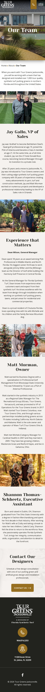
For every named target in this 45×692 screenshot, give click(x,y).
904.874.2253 (22, 640)
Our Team (21, 65)
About (11, 65)
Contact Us (22, 588)
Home (4, 65)
